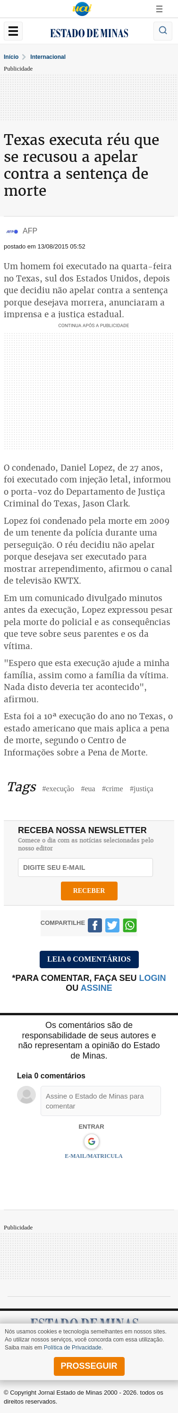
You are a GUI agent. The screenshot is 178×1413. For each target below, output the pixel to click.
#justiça (141, 789)
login (152, 978)
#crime (112, 789)
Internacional (48, 57)
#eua (88, 789)
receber (89, 890)
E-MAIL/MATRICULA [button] (93, 1156)
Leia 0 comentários (89, 959)
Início (11, 57)
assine (96, 988)
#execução (58, 789)
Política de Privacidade (73, 1347)
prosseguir (88, 1366)
